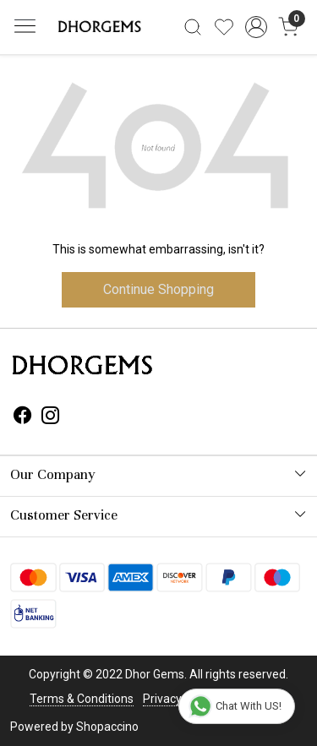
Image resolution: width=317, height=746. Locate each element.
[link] (193, 27)
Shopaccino (107, 726)
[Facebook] (23, 417)
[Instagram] (50, 417)
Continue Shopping (158, 289)
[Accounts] (255, 27)
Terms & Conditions (82, 698)
